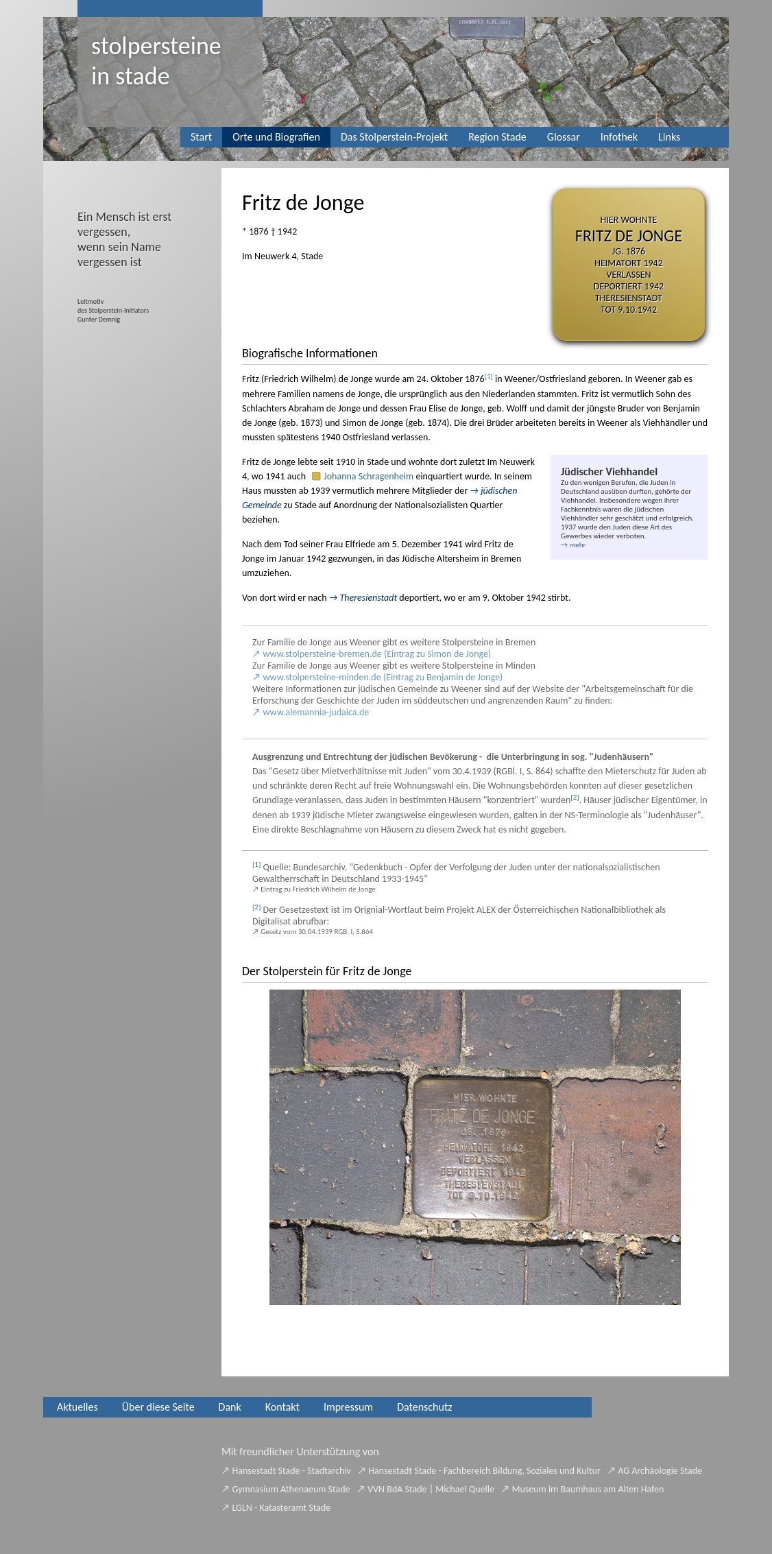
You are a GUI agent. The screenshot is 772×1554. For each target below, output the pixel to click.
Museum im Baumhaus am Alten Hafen (587, 1489)
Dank (230, 1406)
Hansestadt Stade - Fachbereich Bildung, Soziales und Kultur (484, 1471)
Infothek (619, 136)
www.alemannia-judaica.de (316, 712)
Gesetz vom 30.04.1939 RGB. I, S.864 (317, 931)
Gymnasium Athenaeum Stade (291, 1489)
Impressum (348, 1406)
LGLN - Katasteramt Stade (281, 1508)
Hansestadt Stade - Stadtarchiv (291, 1471)
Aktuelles (77, 1406)
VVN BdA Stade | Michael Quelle (430, 1489)
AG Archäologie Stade (660, 1471)
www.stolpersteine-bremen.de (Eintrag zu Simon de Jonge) (377, 654)
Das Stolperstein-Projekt (394, 136)
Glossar (563, 136)
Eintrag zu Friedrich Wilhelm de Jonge (318, 889)
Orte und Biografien (276, 136)
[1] (489, 376)
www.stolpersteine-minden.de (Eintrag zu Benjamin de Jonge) (383, 677)
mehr (577, 544)
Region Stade (497, 136)
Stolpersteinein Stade (156, 61)
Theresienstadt (369, 597)
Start (201, 136)
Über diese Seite (158, 1406)
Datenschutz (424, 1406)
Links (669, 136)
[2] (574, 797)
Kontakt (282, 1406)
